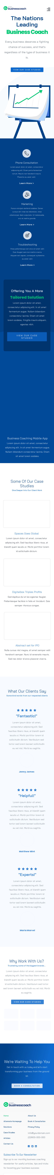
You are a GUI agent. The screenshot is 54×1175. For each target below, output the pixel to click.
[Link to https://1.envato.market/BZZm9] (29, 1146)
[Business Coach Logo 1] (15, 7)
